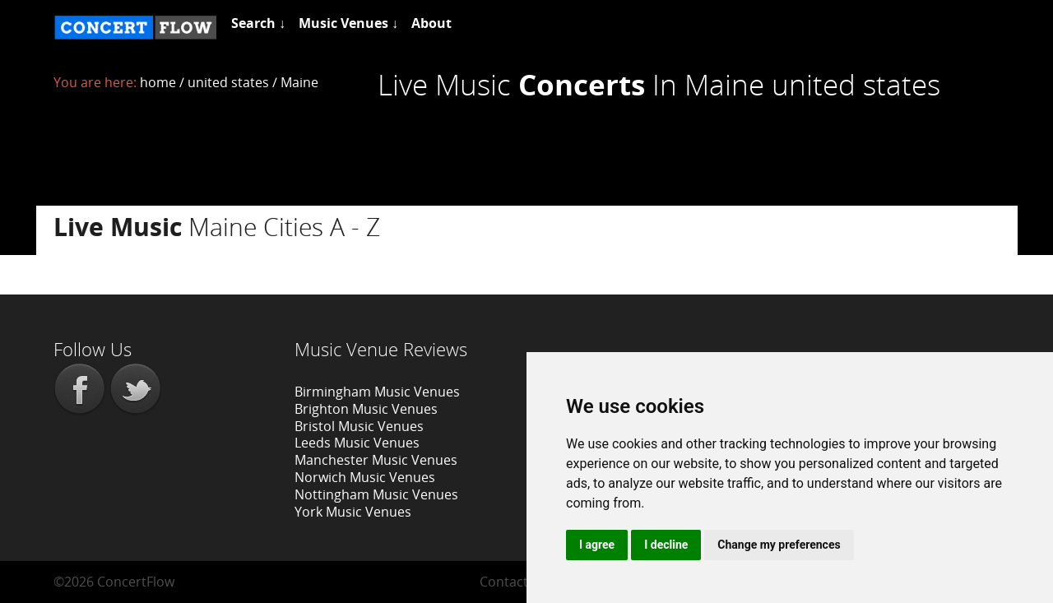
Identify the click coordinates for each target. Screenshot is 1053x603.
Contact (504, 582)
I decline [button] (666, 544)
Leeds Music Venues (357, 443)
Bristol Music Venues (359, 426)
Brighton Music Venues (366, 409)
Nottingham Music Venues (376, 494)
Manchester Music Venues (376, 460)
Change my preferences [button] (778, 544)
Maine (299, 82)
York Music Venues (353, 512)
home (158, 82)
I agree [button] (597, 544)
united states (228, 82)
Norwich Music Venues (365, 477)
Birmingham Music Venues (377, 392)
